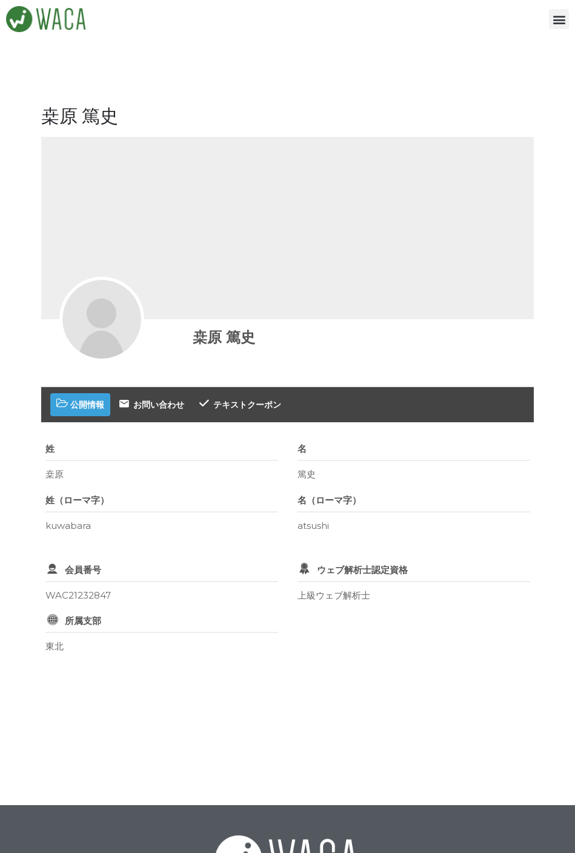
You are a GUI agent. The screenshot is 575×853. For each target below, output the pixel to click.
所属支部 (83, 620)
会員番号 (83, 570)
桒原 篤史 (224, 337)
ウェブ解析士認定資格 (362, 570)
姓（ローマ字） (77, 500)
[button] (559, 19)
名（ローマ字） (329, 500)
